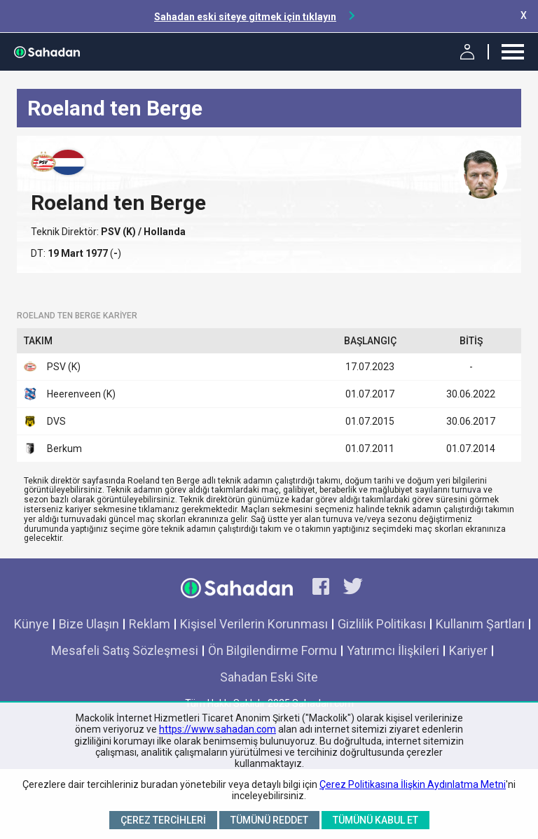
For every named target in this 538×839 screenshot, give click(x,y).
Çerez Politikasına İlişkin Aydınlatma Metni (412, 784)
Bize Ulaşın (89, 623)
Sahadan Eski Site (269, 677)
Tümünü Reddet (269, 820)
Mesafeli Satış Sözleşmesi (124, 650)
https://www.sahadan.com (217, 729)
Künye (31, 623)
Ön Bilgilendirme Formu (272, 650)
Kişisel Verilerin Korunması (254, 623)
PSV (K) (119, 231)
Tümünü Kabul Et (375, 820)
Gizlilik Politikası (382, 623)
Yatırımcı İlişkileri (393, 650)
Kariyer (468, 650)
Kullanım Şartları (480, 623)
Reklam (149, 623)
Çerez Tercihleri (163, 820)
